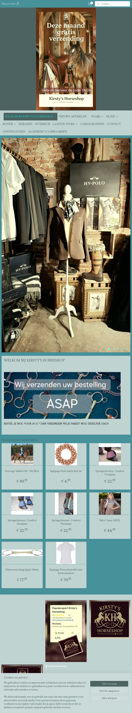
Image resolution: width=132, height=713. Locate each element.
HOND (112, 116)
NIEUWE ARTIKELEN (73, 116)
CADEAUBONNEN (92, 124)
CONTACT (114, 124)
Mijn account (10, 4)
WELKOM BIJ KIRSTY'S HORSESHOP (30, 116)
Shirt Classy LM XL (109, 520)
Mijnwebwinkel (101, 707)
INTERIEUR (42, 124)
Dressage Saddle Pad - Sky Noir (22, 471)
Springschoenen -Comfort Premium (109, 473)
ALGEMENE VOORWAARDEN (47, 131)
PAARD (97, 116)
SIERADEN (25, 124)
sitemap (58, 707)
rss (64, 707)
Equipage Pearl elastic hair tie (66, 471)
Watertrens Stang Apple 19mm (22, 569)
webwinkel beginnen (74, 707)
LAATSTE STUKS (65, 124)
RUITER (9, 124)
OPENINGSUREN (14, 131)
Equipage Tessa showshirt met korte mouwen (65, 571)
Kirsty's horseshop (56, 666)
